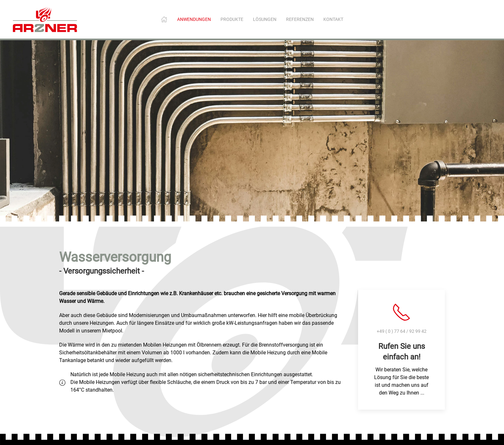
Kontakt (333, 19)
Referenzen (300, 19)
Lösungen (264, 19)
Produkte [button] (232, 19)
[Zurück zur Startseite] (45, 19)
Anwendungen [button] (194, 19)
